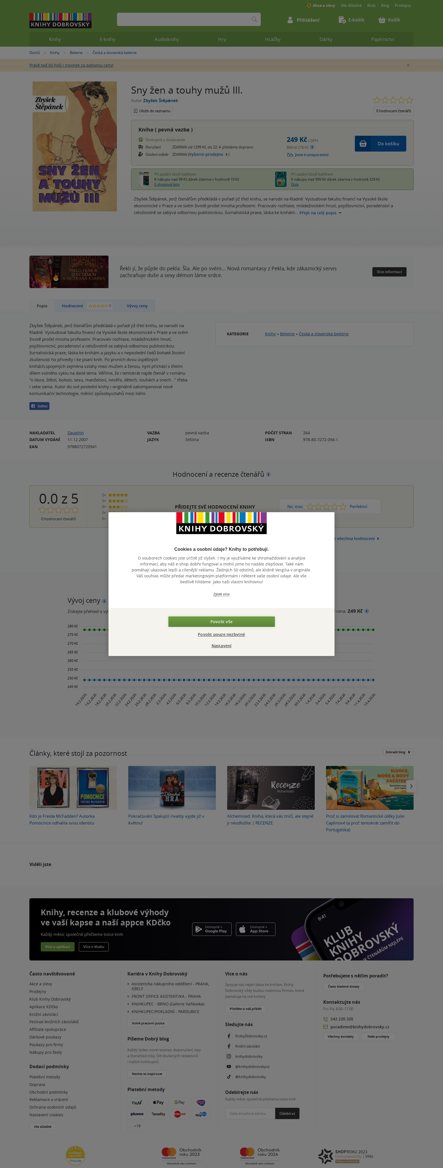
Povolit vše (221, 621)
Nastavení (222, 645)
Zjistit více (221, 594)
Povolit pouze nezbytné (221, 634)
